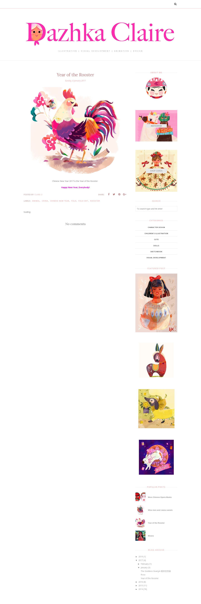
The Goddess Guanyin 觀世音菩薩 (156, 571)
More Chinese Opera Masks (160, 497)
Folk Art (83, 201)
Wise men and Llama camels (160, 510)
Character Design (156, 227)
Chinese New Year (59, 201)
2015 (140, 585)
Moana (151, 536)
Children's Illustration (156, 233)
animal (36, 201)
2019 (140, 556)
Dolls (156, 246)
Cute (156, 239)
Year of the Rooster (156, 523)
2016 (140, 582)
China (45, 201)
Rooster (95, 201)
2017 (140, 560)
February (145, 564)
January (144, 567)
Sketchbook (156, 252)
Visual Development (156, 258)
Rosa (143, 574)
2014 (140, 589)
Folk (73, 201)
